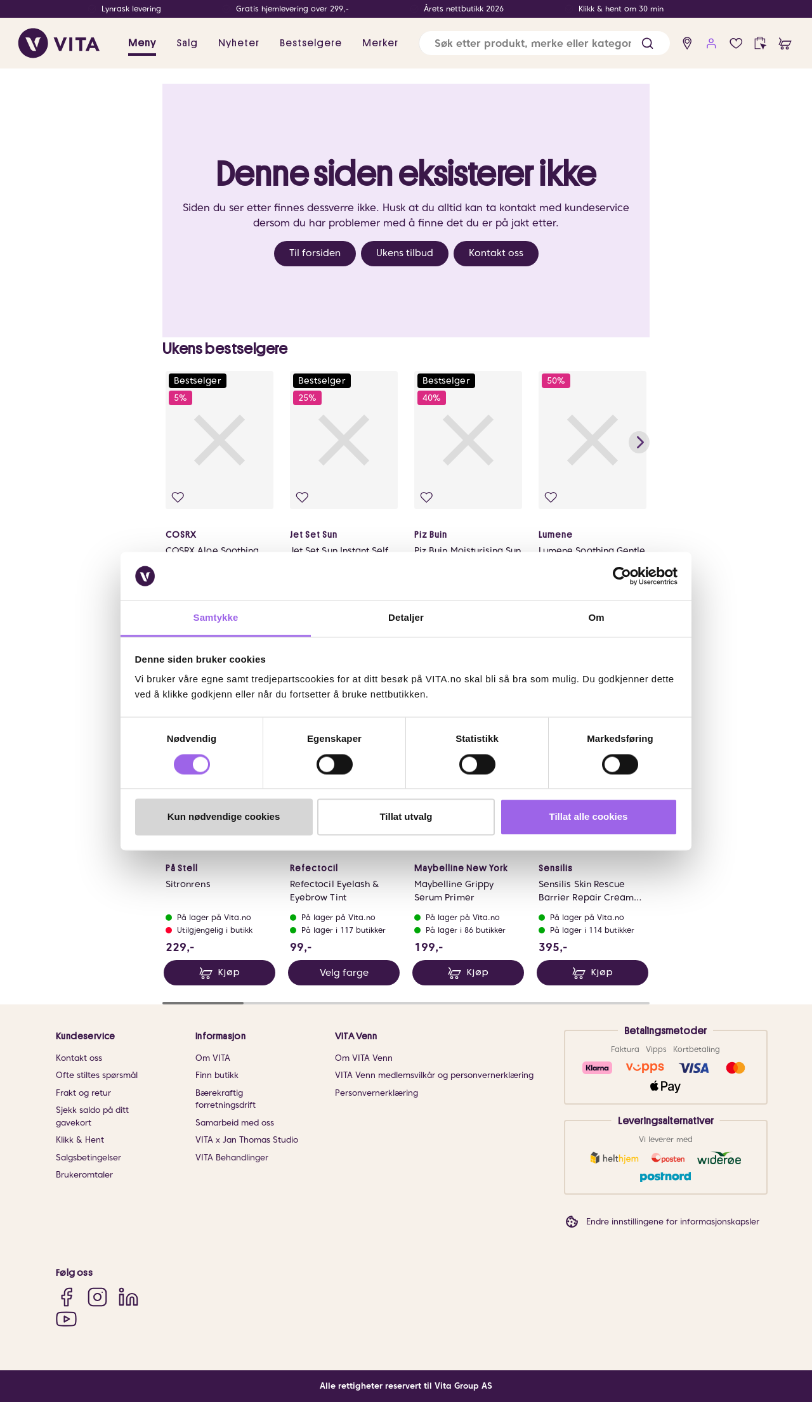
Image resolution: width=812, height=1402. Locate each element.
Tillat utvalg (405, 817)
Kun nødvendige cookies (223, 817)
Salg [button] (187, 43)
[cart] (785, 43)
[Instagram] (97, 1297)
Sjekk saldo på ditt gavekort (92, 1116)
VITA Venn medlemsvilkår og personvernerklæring (434, 1075)
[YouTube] (66, 1319)
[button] (647, 43)
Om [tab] (596, 618)
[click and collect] (760, 43)
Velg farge (344, 972)
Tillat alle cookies (588, 817)
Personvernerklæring (376, 1093)
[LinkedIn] (128, 1297)
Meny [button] (142, 43)
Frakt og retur (83, 1093)
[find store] (687, 43)
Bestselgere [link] (311, 43)
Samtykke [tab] (216, 618)
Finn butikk (217, 1075)
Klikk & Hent (80, 1140)
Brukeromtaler (84, 1174)
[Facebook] (66, 1297)
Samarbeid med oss (234, 1122)
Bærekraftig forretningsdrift (225, 1099)
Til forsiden (315, 253)
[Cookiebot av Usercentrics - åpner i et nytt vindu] (622, 575)
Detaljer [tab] (406, 618)
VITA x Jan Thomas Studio (246, 1140)
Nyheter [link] (238, 43)
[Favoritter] (736, 43)
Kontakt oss (496, 253)
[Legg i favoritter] (178, 497)
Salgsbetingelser (88, 1157)
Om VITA (212, 1058)
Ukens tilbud (404, 253)
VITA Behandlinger (231, 1157)
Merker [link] (380, 43)
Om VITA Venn (364, 1058)
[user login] (711, 43)
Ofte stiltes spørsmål (97, 1075)
